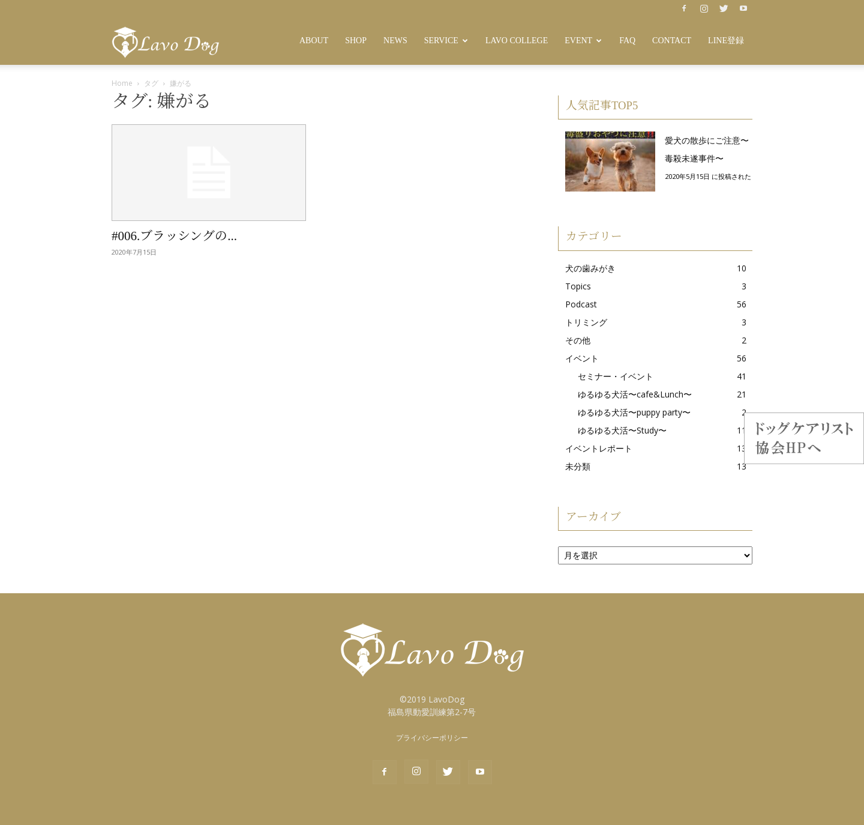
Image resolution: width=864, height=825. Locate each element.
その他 (577, 340)
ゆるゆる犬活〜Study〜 (622, 430)
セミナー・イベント (615, 376)
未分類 (577, 466)
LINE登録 (726, 40)
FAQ (627, 40)
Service (446, 40)
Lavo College (516, 40)
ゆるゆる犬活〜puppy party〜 (634, 412)
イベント (582, 358)
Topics (578, 286)
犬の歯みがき (590, 268)
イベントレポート (598, 448)
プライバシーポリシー (432, 738)
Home (122, 83)
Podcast (581, 304)
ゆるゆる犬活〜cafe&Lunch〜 (635, 394)
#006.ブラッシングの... (174, 236)
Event (583, 40)
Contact (671, 40)
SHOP (356, 40)
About (313, 40)
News (395, 40)
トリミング (586, 322)
